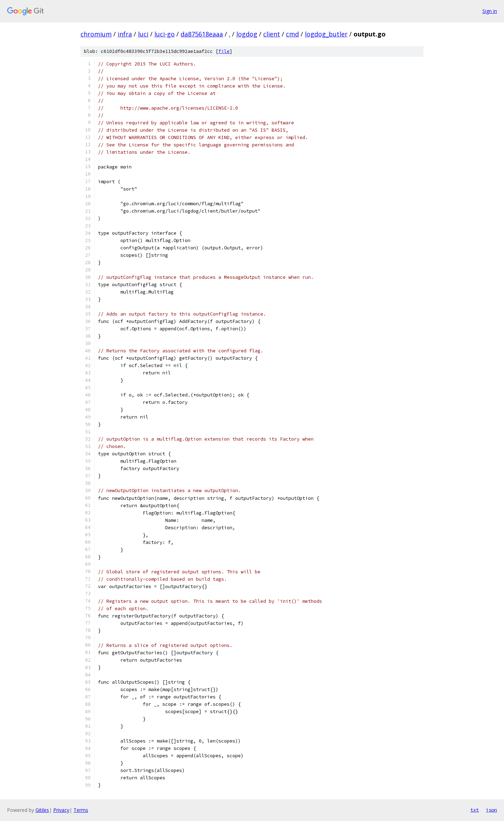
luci (143, 34)
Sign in (489, 11)
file (224, 51)
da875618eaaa (202, 34)
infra (125, 34)
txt (474, 810)
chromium (96, 34)
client (271, 34)
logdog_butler (326, 34)
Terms (81, 810)
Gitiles (42, 810)
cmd (292, 34)
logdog (246, 34)
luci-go (164, 34)
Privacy (61, 810)
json (491, 810)
